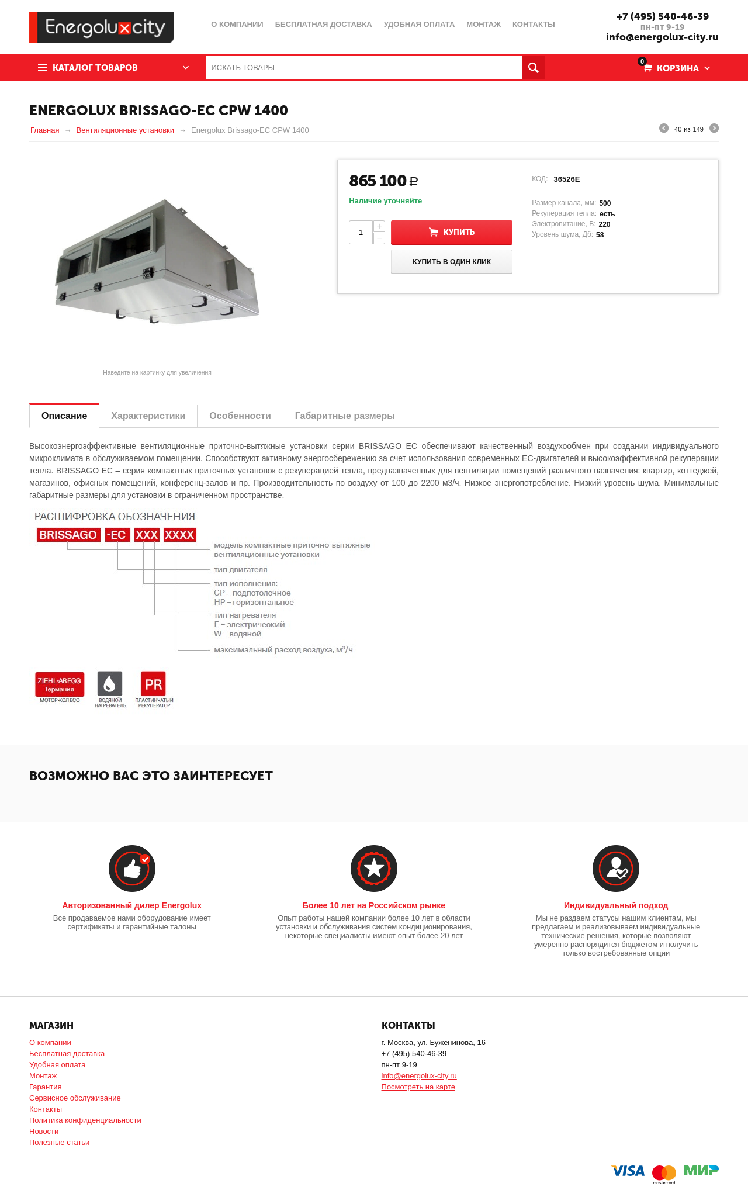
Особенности (240, 416)
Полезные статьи (59, 1142)
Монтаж (43, 1075)
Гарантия (45, 1086)
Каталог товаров (95, 68)
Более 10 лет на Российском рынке (374, 905)
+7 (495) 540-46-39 (663, 16)
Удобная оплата (57, 1064)
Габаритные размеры (345, 416)
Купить (459, 232)
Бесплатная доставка (67, 1053)
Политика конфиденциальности (85, 1120)
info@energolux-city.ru (662, 37)
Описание (64, 416)
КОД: (540, 179)
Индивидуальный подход (616, 905)
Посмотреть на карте (418, 1086)
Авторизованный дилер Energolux (132, 905)
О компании (50, 1042)
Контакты (45, 1109)
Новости (43, 1131)
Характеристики (148, 416)
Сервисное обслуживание (75, 1098)
